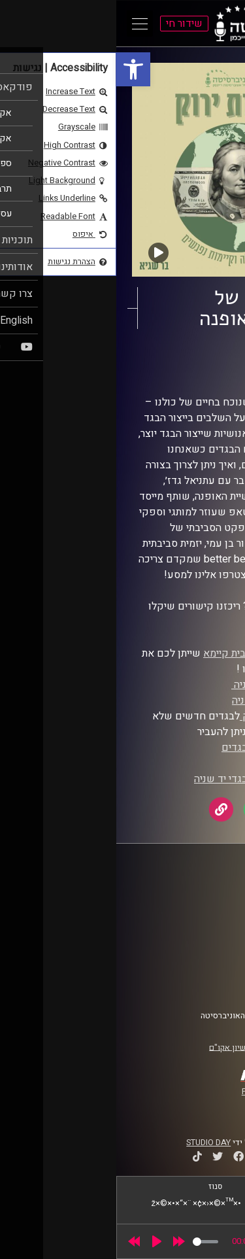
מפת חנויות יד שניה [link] (157, 700)
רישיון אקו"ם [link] (114, 1047)
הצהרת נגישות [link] (198, 972)
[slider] (89, 1241)
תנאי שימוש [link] (202, 959)
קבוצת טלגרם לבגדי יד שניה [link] (138, 779)
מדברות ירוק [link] (174, 359)
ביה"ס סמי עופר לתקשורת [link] (178, 895)
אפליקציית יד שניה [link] (156, 685)
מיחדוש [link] (180, 763)
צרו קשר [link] (208, 984)
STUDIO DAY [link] (92, 1142)
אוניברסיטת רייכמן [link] (190, 907)
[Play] (40, 1241)
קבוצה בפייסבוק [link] (160, 716)
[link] (17, 69)
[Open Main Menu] (23, 23)
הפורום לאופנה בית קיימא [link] (142, 653)
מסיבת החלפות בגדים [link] (151, 747)
